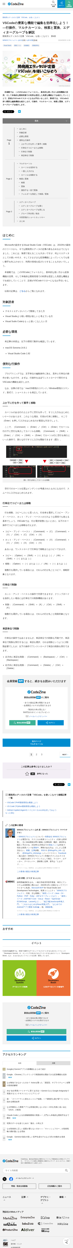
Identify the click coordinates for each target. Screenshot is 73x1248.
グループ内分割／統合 (30, 213)
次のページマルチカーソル (36, 742)
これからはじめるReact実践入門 (35, 904)
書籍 (62, 1197)
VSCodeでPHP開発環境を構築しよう (22, 802)
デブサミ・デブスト (45, 1200)
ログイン (50, 722)
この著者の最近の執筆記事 (28, 871)
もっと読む (9, 813)
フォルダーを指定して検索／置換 (34, 194)
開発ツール (17, 45)
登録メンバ (53, 845)
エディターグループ (27, 202)
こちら (22, 291)
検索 (23, 183)
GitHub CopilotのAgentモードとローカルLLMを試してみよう (32, 810)
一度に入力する (27, 171)
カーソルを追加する (29, 167)
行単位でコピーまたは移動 (32, 148)
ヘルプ (13, 1240)
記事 (33, 850)
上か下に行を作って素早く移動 (34, 144)
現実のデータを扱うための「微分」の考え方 (25, 1123)
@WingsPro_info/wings (31, 853)
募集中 (36, 848)
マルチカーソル (25, 163)
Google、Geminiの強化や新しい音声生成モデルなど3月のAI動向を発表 (36, 1137)
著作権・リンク (16, 1244)
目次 (51, 121)
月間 (53, 1063)
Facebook (62, 853)
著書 (28, 850)
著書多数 (49, 907)
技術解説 (26, 45)
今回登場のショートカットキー (32, 217)
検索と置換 (23, 179)
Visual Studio (7, 45)
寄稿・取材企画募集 (19, 1186)
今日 (19, 1063)
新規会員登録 (21, 722)
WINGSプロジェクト (27, 837)
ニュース (7, 1199)
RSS (43, 850)
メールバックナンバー (36, 716)
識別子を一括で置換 (29, 190)
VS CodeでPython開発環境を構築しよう (23, 806)
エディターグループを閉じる (33, 210)
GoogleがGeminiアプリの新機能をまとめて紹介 (26, 1069)
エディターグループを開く (32, 206)
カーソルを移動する (29, 175)
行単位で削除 (26, 152)
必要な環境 (23, 136)
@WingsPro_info (54, 850)
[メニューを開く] (4, 4)
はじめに (23, 129)
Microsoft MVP (37, 888)
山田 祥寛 (30, 40)
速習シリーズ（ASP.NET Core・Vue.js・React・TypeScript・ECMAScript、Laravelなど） (42, 899)
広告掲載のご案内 (54, 1186)
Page (9, 179)
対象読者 (23, 133)
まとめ (22, 221)
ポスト (8, 111)
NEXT (65, 754)
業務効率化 (35, 45)
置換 (23, 186)
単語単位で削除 (27, 155)
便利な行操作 (24, 140)
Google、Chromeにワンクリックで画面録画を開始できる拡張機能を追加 (37, 1074)
